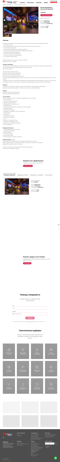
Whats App (47, 446)
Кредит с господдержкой (35, 446)
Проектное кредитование (35, 454)
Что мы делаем (19, 435)
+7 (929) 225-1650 (53, 1)
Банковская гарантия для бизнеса (36, 448)
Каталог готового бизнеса (35, 434)
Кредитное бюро (33, 442)
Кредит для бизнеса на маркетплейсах (37, 447)
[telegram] (3, 437)
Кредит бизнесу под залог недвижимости (35, 451)
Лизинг (32, 453)
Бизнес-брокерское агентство (35, 439)
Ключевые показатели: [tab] (9, 175)
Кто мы (18, 434)
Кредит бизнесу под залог (35, 449)
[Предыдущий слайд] (4, 20)
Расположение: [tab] (49, 175)
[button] (53, 2)
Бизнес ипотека (33, 452)
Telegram (47, 447)
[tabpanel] (30, 186)
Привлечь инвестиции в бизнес (50, 435)
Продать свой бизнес (34, 435)
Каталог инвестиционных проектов (50, 434)
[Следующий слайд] (37, 20)
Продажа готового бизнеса (8, 4)
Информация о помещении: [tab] (36, 175)
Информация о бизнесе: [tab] (22, 175)
